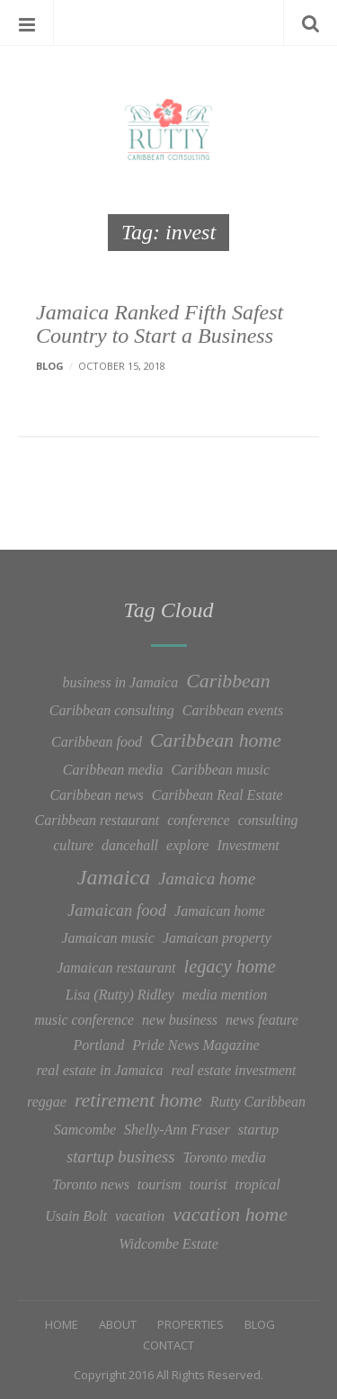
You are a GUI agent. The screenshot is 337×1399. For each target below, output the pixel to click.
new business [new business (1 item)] (179, 1019)
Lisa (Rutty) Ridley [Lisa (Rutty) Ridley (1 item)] (120, 994)
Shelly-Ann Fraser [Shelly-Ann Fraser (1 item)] (177, 1129)
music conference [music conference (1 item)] (84, 1019)
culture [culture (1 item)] (73, 845)
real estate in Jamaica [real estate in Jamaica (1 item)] (99, 1070)
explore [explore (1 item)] (187, 845)
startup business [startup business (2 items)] (120, 1156)
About (118, 1324)
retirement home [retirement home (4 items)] (138, 1100)
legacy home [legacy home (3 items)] (229, 966)
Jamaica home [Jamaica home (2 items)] (206, 878)
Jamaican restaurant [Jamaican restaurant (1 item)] (116, 967)
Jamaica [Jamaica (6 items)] (113, 877)
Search (310, 22)
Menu (27, 22)
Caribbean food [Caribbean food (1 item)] (96, 741)
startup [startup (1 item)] (258, 1129)
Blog (50, 365)
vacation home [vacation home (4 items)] (230, 1214)
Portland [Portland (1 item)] (98, 1045)
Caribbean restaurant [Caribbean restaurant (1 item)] (97, 820)
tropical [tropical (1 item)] (257, 1184)
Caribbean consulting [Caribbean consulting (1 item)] (111, 710)
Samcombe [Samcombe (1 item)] (85, 1129)
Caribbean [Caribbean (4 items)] (228, 681)
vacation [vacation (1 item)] (139, 1216)
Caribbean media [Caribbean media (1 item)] (113, 769)
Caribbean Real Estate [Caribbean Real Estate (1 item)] (217, 795)
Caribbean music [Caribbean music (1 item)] (220, 769)
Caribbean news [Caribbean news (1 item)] (96, 795)
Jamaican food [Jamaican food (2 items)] (116, 910)
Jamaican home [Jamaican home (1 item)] (219, 911)
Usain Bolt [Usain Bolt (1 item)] (76, 1216)
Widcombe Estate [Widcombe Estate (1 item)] (168, 1243)
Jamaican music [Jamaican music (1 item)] (108, 938)
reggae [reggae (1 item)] (47, 1101)
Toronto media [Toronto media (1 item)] (224, 1157)
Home (61, 1324)
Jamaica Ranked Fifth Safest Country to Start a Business (159, 323)
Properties (190, 1324)
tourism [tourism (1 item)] (159, 1184)
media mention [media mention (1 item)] (225, 994)
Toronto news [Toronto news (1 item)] (90, 1184)
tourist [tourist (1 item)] (208, 1184)
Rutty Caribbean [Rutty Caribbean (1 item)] (258, 1101)
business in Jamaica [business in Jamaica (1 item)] (120, 682)
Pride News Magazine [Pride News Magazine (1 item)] (195, 1045)
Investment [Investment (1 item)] (248, 845)
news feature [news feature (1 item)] (262, 1019)
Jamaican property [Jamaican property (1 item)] (217, 938)
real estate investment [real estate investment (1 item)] (234, 1070)
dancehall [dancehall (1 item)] (130, 845)
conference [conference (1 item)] (198, 820)
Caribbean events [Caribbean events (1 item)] (232, 710)
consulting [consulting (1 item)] (268, 820)
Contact (168, 1345)
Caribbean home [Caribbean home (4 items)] (215, 740)
